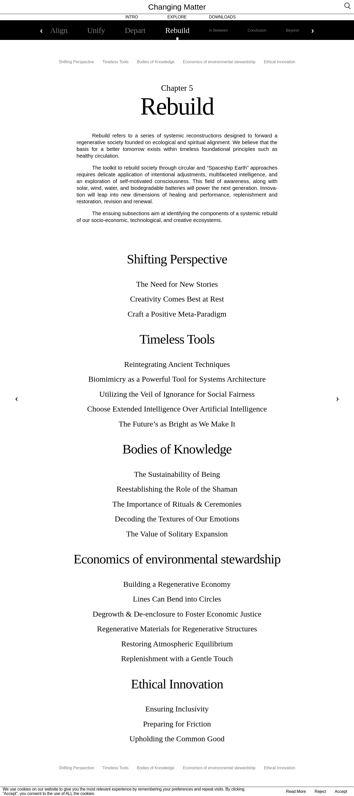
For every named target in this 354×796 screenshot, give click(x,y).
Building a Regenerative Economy (177, 584)
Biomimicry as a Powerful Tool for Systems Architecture (177, 379)
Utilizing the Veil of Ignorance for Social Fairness (177, 394)
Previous (41, 30)
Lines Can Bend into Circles (177, 599)
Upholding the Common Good (177, 738)
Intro (131, 17)
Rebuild (177, 30)
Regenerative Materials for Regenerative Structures (177, 628)
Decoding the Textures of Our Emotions (177, 518)
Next (312, 30)
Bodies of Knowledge (156, 62)
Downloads (222, 17)
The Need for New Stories (177, 284)
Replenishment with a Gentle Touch (177, 658)
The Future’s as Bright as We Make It (177, 424)
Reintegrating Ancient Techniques (177, 364)
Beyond (297, 30)
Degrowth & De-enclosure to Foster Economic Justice (177, 614)
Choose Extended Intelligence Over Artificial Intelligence (177, 408)
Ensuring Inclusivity (177, 708)
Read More (297, 791)
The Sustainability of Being (177, 474)
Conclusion (260, 30)
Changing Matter (177, 7)
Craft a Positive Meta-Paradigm (177, 314)
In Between (220, 30)
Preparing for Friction (177, 724)
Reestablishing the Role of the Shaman (177, 489)
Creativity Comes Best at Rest (177, 299)
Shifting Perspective (76, 62)
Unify (93, 30)
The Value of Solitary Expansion (177, 533)
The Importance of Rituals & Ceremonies (177, 504)
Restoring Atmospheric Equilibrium (177, 643)
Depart (133, 30)
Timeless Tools (115, 62)
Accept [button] (341, 791)
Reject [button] (321, 791)
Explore (177, 17)
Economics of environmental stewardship (219, 62)
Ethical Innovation (280, 62)
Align (54, 30)
